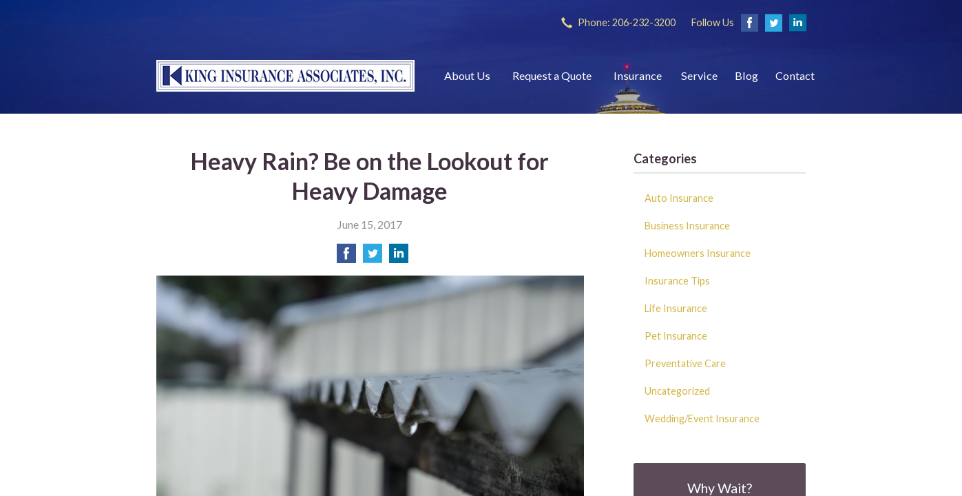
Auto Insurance (679, 198)
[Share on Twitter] (372, 257)
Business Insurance (687, 225)
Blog (746, 75)
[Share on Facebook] (346, 257)
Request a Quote (552, 75)
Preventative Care (685, 363)
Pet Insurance (676, 336)
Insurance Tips (677, 281)
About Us (467, 75)
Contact (795, 75)
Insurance (638, 75)
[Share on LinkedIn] (398, 257)
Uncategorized (677, 391)
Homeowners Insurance (698, 253)
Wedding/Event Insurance (702, 418)
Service (699, 75)
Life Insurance (676, 308)
